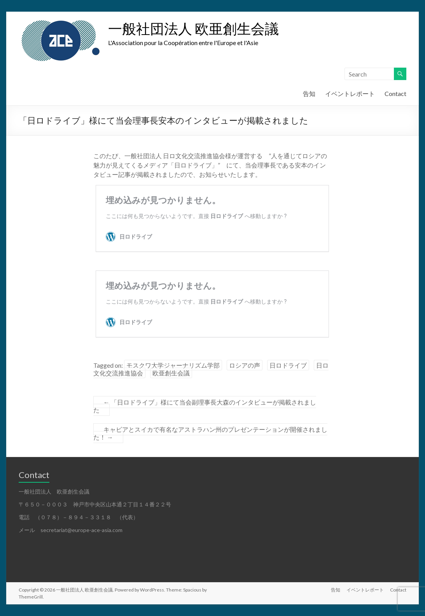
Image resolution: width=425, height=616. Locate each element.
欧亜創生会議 (171, 373)
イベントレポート (350, 93)
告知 (309, 93)
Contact (395, 93)
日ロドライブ (288, 365)
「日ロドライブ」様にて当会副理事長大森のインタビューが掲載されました (204, 406)
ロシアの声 (244, 365)
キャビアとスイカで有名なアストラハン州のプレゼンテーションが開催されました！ (210, 433)
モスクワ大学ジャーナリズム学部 (173, 365)
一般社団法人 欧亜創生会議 (193, 28)
